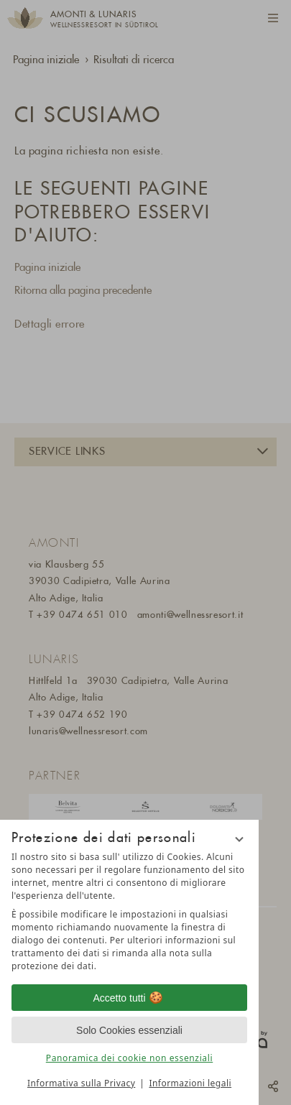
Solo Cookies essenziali (129, 1030)
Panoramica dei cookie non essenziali (129, 1058)
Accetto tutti (129, 998)
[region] (129, 912)
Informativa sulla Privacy (81, 1083)
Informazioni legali (190, 1083)
